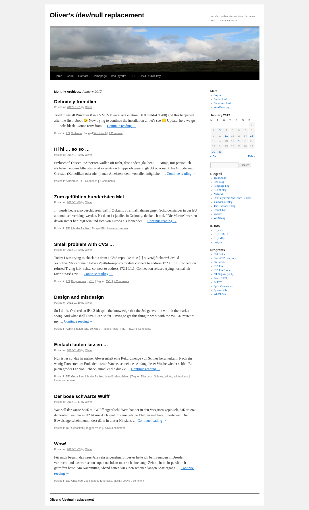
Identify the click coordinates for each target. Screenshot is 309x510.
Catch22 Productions (225, 258)
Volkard (218, 214)
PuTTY (218, 282)
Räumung (147, 376)
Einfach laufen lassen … (81, 344)
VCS (91, 281)
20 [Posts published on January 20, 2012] (238, 141)
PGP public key (151, 76)
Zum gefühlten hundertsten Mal (89, 196)
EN (68, 133)
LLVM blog (220, 189)
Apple (115, 328)
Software (76, 133)
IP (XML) (219, 238)
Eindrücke (106, 480)
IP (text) (218, 230)
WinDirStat (220, 294)
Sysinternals (220, 290)
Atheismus (72, 181)
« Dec (213, 156)
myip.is (218, 242)
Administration (74, 328)
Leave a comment (118, 228)
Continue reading (121, 126)
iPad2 (130, 328)
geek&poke (220, 177)
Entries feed (220, 99)
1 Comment (115, 133)
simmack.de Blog (223, 202)
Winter (168, 376)
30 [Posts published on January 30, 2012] (213, 151)
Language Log (221, 185)
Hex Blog (219, 181)
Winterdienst (181, 376)
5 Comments (107, 181)
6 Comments (143, 328)
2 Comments (121, 281)
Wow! (60, 443)
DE (82, 181)
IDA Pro (218, 266)
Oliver (88, 107)
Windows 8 (100, 133)
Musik (117, 480)
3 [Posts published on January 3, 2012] (220, 130)
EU (103, 228)
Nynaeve (218, 193)
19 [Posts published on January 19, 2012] (232, 141)
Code (70, 76)
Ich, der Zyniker (80, 228)
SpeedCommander (224, 286)
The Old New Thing (224, 206)
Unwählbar (220, 210)
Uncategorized (79, 480)
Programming (79, 281)
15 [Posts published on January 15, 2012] (251, 135)
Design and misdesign (79, 297)
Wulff (98, 428)
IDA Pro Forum (222, 270)
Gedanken (91, 181)
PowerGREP (220, 278)
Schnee (158, 376)
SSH (134, 76)
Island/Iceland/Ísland (117, 376)
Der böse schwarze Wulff (82, 396)
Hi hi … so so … (72, 149)
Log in (217, 95)
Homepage (100, 76)
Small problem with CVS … (84, 244)
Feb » (251, 156)
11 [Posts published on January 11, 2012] (226, 135)
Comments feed (222, 103)
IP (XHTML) (221, 234)
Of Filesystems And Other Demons (232, 197)
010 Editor (219, 254)
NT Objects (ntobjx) (224, 274)
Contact (83, 76)
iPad (122, 328)
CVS (109, 281)
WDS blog (219, 218)
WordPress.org (221, 107)
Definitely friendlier (75, 101)
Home (58, 76)
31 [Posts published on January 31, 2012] (219, 151)
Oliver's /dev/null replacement (97, 15)
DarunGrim (220, 262)
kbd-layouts (118, 76)
